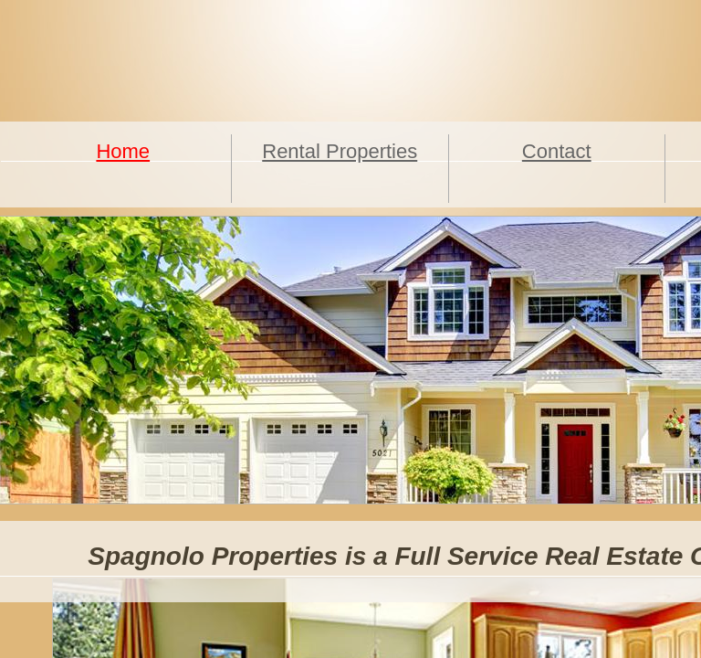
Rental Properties (339, 151)
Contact (556, 151)
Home (123, 151)
